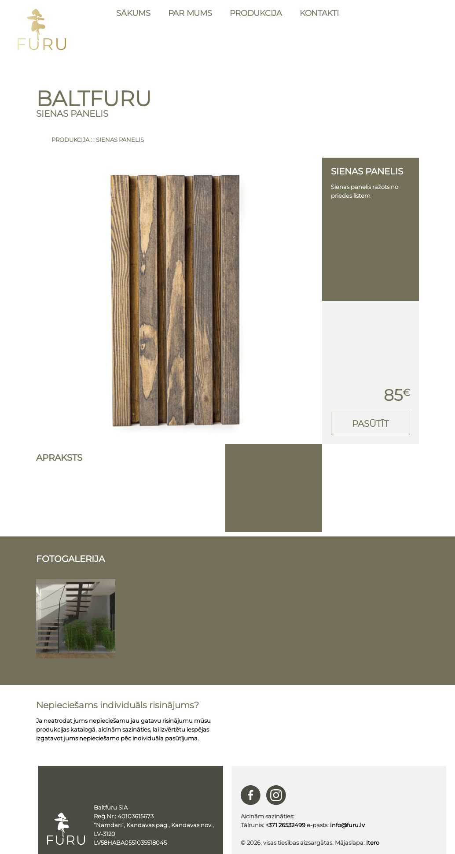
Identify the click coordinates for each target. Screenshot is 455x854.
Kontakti (319, 13)
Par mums (190, 13)
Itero (372, 842)
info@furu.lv (347, 824)
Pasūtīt (370, 423)
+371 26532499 (285, 824)
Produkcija (256, 13)
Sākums (133, 13)
